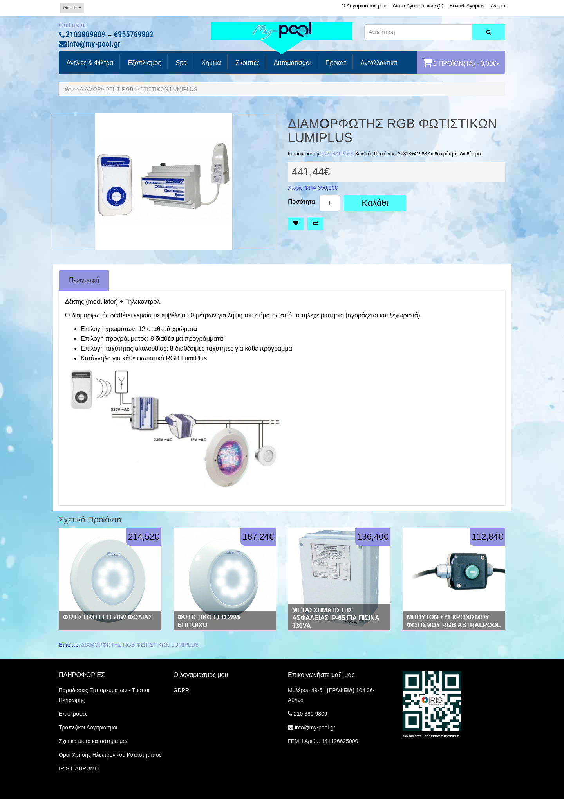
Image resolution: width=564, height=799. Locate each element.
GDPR (181, 690)
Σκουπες (247, 63)
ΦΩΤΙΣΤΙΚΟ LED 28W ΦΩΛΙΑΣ (107, 617)
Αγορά (498, 6)
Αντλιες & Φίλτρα (89, 63)
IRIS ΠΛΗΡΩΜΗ (79, 768)
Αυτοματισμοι (291, 63)
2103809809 (85, 35)
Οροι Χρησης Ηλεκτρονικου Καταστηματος (110, 755)
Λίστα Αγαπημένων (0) (418, 6)
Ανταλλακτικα (378, 63)
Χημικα (210, 63)
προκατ (335, 63)
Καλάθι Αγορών (467, 6)
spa (180, 63)
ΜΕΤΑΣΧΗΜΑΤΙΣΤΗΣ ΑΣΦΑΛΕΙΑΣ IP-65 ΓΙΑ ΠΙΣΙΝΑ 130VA (336, 618)
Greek (72, 8)
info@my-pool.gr (93, 44)
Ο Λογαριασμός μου (363, 6)
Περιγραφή (84, 280)
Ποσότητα (301, 202)
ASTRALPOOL (338, 154)
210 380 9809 (310, 714)
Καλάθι (375, 203)
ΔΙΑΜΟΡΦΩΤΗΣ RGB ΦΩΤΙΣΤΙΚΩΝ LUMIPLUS (138, 89)
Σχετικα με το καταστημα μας (93, 741)
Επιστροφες (73, 714)
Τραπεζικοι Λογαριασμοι (88, 727)
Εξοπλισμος (143, 63)
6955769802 (134, 35)
